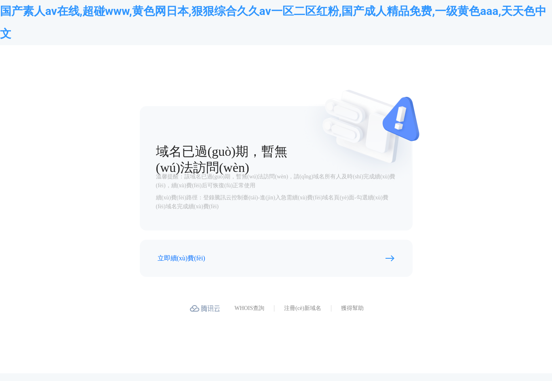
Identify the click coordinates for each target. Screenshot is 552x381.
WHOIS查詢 (249, 308)
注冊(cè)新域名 (302, 308)
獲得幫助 (352, 308)
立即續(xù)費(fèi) (181, 258)
